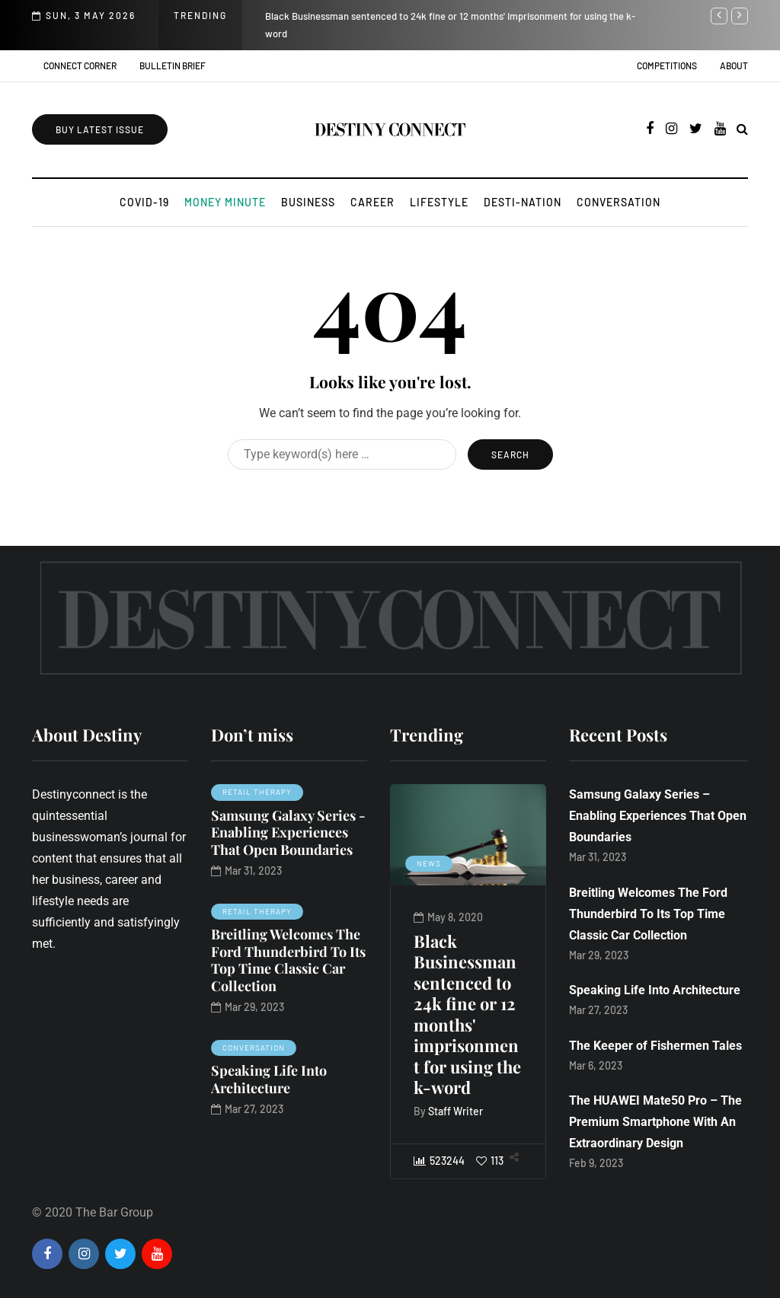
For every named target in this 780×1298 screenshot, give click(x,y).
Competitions (667, 65)
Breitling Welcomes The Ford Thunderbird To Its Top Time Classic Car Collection (288, 960)
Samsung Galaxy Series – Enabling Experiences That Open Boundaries (657, 815)
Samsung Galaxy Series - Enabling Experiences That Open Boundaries (288, 832)
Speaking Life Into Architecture (269, 1079)
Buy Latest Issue (100, 129)
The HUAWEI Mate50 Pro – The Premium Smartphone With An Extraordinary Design (655, 1121)
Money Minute (225, 202)
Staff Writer (455, 1111)
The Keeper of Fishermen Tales (655, 1045)
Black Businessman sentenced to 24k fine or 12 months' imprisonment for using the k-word (467, 1014)
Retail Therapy (257, 791)
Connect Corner (80, 65)
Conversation (618, 202)
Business (308, 202)
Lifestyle (439, 202)
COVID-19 (144, 202)
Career (372, 202)
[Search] (342, 454)
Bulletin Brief (172, 65)
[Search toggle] (742, 129)
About (734, 65)
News (429, 863)
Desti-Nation (522, 202)
